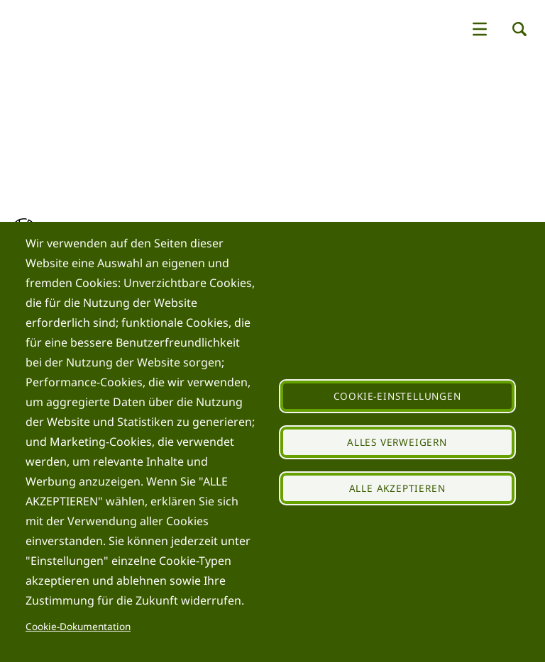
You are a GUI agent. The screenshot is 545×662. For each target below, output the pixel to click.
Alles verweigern (397, 442)
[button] (480, 29)
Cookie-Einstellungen (397, 396)
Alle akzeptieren (397, 488)
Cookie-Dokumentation (78, 626)
